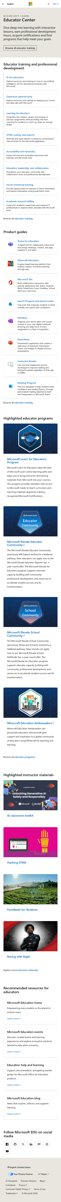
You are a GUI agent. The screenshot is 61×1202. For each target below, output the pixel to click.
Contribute (10, 1185)
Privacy (22, 1185)
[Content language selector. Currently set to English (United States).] (19, 1167)
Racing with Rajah (18, 956)
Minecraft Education (28, 260)
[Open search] (48, 4)
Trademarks (11, 1193)
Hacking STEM (16, 862)
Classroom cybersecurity (19, 96)
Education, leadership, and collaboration (27, 168)
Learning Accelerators (17, 113)
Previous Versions (28, 1180)
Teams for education (28, 241)
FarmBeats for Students (22, 909)
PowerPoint (23, 339)
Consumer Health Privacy (17, 1189)
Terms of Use (39, 1189)
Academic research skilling (20, 201)
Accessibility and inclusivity (20, 151)
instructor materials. (27, 970)
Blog (42, 1180)
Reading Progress (27, 382)
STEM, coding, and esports (20, 134)
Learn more (13, 1018)
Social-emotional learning (19, 184)
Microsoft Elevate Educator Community (24, 543)
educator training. (23, 218)
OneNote (22, 317)
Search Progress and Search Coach (36, 301)
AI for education (15, 77)
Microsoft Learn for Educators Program (26, 460)
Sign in (56, 3)
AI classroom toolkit (20, 815)
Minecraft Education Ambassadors (29, 723)
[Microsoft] (30, 4)
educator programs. (24, 756)
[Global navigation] (3, 4)
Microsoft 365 (25, 279)
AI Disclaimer (11, 1180)
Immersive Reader (27, 361)
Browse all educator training (20, 47)
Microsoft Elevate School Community (23, 634)
